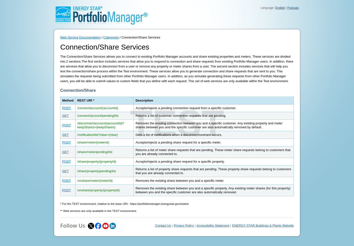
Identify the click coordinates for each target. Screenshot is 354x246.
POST (66, 108)
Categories (111, 37)
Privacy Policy (184, 225)
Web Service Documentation (80, 37)
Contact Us (163, 225)
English (280, 8)
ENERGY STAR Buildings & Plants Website (263, 225)
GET (65, 115)
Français (293, 8)
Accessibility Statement (212, 225)
